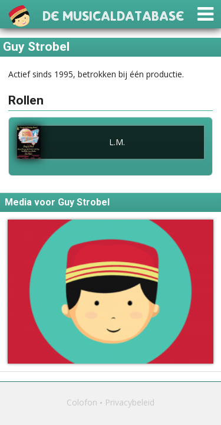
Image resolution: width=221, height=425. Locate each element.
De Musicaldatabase (113, 14)
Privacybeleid (129, 402)
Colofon (82, 402)
